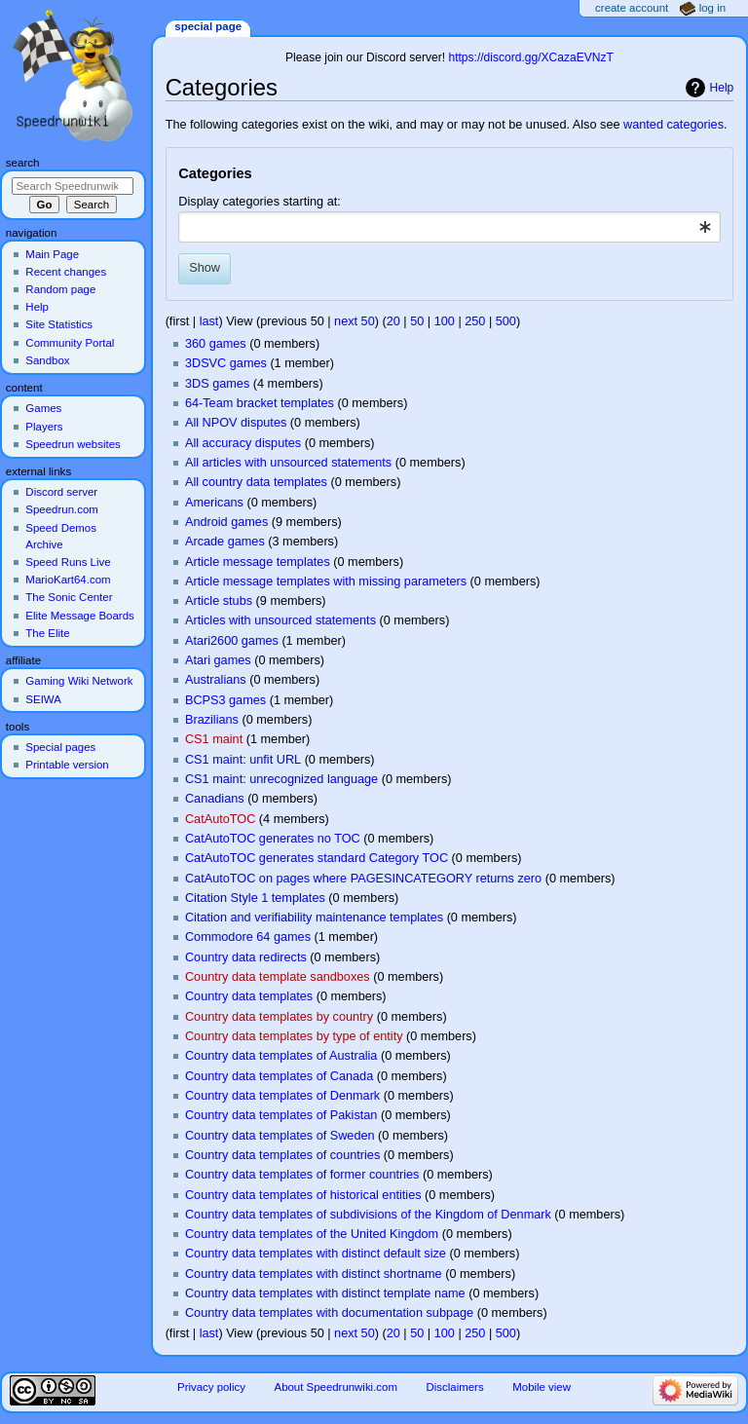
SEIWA (42, 699)
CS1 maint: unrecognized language (281, 779)
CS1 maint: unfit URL (243, 760)
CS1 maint (214, 739)
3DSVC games (226, 363)
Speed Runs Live (67, 562)
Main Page (52, 254)
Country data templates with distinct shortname (313, 1274)
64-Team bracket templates (259, 403)
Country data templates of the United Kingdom (311, 1234)
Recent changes (65, 272)
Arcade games (225, 541)
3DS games (217, 384)
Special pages (60, 747)
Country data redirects (246, 957)
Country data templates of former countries (302, 1174)
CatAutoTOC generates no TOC (272, 838)
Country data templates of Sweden (280, 1136)
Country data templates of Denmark (282, 1096)
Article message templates (257, 562)
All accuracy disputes (243, 443)
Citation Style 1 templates (255, 898)
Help (722, 87)
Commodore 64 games (248, 937)
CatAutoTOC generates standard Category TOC (316, 858)
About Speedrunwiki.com (336, 1387)
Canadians (214, 799)
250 (475, 321)
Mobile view (541, 1387)
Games (43, 408)
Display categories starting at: (259, 201)
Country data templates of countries (282, 1155)
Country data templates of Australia (281, 1056)
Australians (215, 680)
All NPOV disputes (235, 423)
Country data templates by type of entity (294, 1036)
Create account (631, 8)
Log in (712, 8)
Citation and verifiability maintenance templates (314, 917)
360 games (215, 344)
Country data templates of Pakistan (281, 1115)
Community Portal (69, 343)
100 (444, 321)
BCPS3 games (225, 700)
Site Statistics (59, 324)
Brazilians (212, 720)
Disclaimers (455, 1387)
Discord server (61, 492)
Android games (226, 522)
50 (417, 321)
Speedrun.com (61, 509)
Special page (208, 26)
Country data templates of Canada (279, 1076)
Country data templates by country (279, 1017)
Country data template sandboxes (277, 977)
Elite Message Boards (79, 615)
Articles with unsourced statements (280, 620)
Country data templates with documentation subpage (329, 1313)
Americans (214, 502)
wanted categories (673, 124)
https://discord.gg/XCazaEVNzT (530, 57)
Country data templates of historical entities (303, 1195)
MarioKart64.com (67, 579)
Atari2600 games (232, 641)
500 (506, 321)
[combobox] (449, 227)
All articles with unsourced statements (288, 462)
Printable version (66, 764)
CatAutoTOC (220, 819)
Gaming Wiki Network (78, 681)
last (209, 321)
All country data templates (256, 482)
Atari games (218, 660)
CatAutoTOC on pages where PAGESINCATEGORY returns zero (363, 878)
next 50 (354, 321)
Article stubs (218, 601)
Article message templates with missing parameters (326, 581)
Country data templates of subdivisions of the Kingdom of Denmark (368, 1214)
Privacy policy (211, 1387)
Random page (60, 289)
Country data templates (249, 996)
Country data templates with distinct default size (315, 1253)
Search (23, 163)
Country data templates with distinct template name (325, 1293)
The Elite (47, 633)
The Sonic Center (68, 597)
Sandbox (47, 360)
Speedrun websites (72, 444)
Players (43, 426)
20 (393, 321)
